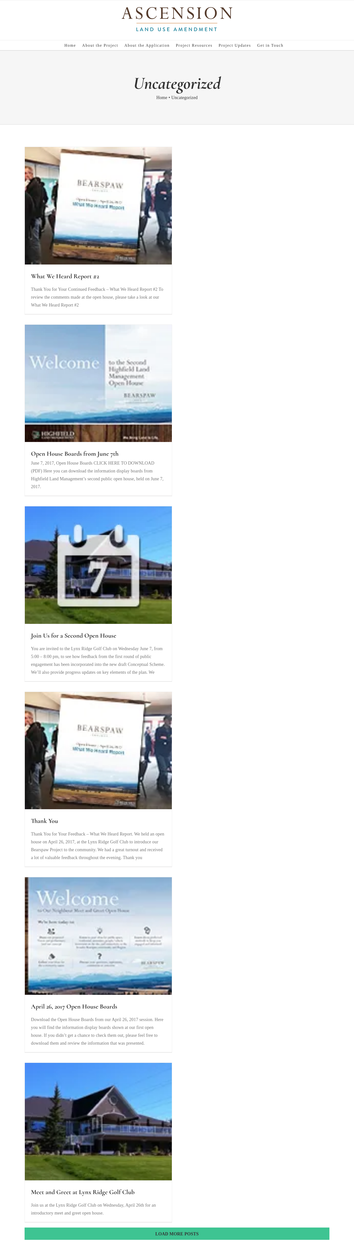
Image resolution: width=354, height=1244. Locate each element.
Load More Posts (177, 1233)
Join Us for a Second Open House (73, 635)
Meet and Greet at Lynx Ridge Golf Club (82, 1192)
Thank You (44, 821)
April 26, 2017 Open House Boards (74, 1006)
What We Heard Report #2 (65, 276)
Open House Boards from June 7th (74, 453)
